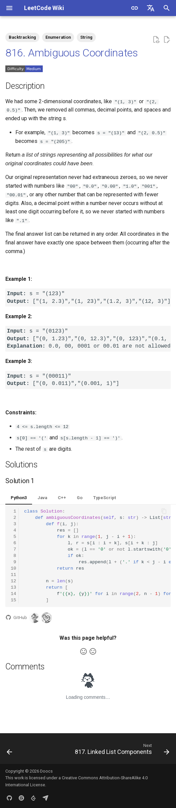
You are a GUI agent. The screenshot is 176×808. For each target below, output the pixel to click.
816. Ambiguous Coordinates (71, 52)
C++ (62, 496)
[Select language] (150, 8)
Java (42, 496)
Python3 (19, 496)
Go (79, 496)
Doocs (46, 770)
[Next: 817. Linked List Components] (121, 750)
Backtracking (22, 37)
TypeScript (104, 496)
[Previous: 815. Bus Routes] (9, 750)
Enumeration (58, 37)
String (86, 37)
